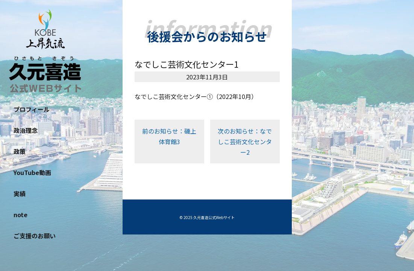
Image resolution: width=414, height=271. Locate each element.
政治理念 (26, 130)
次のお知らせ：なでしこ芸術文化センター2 (245, 141)
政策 (20, 151)
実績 (20, 193)
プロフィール (32, 109)
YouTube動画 (32, 172)
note (20, 214)
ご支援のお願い (35, 235)
